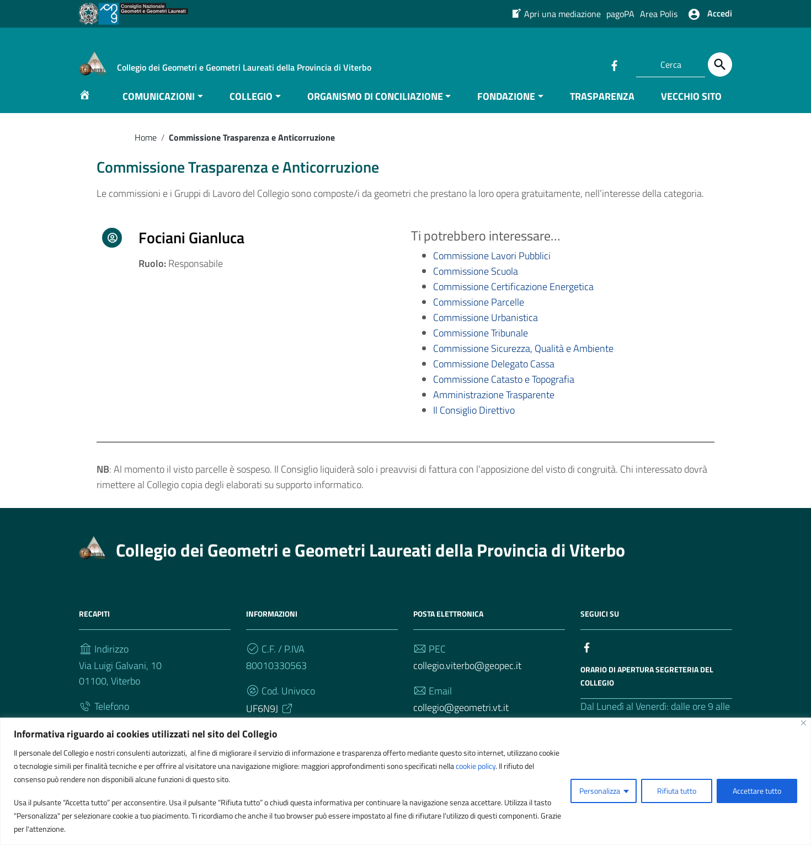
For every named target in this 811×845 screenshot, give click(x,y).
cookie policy (475, 766)
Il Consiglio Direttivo (474, 420)
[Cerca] (720, 64)
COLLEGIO (251, 106)
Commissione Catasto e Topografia (503, 390)
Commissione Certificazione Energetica (513, 297)
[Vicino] (803, 722)
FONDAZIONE (506, 106)
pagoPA (620, 13)
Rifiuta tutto (676, 790)
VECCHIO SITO (691, 106)
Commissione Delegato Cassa (493, 374)
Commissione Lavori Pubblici (492, 266)
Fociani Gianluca (191, 248)
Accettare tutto (757, 790)
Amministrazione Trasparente (493, 405)
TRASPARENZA (602, 106)
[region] (405, 781)
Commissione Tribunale (480, 343)
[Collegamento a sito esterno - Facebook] (614, 64)
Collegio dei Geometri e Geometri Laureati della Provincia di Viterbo (370, 560)
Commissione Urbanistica (485, 328)
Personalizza (599, 790)
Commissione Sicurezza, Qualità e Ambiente (523, 359)
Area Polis (658, 13)
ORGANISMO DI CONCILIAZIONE (375, 106)
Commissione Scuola (475, 282)
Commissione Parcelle (478, 313)
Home (146, 147)
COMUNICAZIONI (158, 106)
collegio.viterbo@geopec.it (467, 675)
